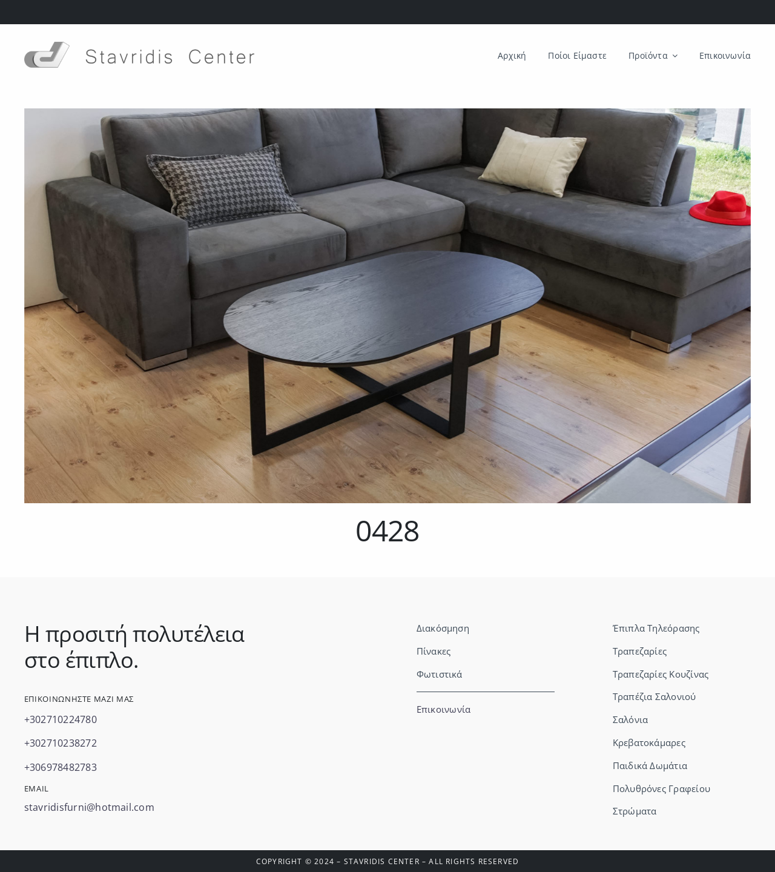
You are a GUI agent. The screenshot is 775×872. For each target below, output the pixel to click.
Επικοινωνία (444, 709)
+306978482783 (60, 767)
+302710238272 (60, 743)
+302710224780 (60, 719)
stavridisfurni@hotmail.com (89, 807)
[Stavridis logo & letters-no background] (139, 46)
